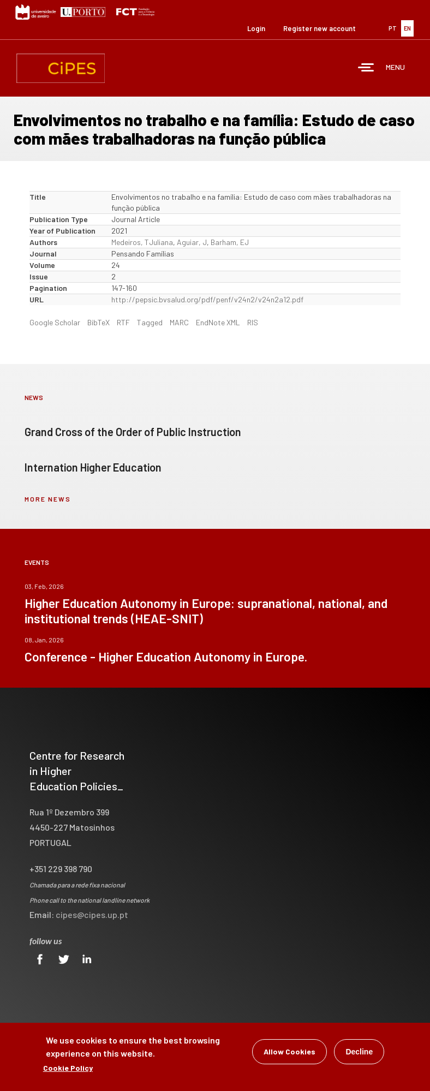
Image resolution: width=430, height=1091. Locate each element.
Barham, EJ (230, 242)
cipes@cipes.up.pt (92, 914)
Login (256, 28)
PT (393, 28)
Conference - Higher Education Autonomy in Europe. (166, 656)
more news (48, 499)
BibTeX (98, 322)
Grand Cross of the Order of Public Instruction (133, 431)
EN (407, 28)
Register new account (319, 28)
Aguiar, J (192, 242)
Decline (359, 1051)
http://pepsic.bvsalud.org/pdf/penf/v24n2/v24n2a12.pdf (207, 299)
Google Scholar (54, 322)
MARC (179, 322)
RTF (123, 322)
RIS (252, 322)
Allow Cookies (289, 1051)
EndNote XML (218, 322)
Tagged (150, 322)
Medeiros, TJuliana (142, 242)
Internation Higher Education (93, 467)
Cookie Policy (68, 1067)
